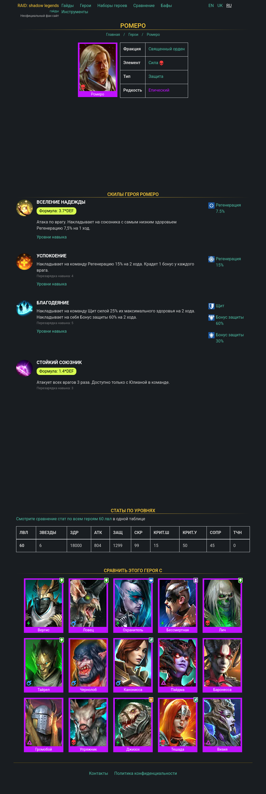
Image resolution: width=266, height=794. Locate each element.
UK (220, 5)
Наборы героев (112, 5)
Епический (159, 90)
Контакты (98, 773)
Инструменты (75, 11)
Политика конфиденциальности (145, 773)
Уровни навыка (52, 237)
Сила (153, 62)
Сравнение (144, 5)
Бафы (166, 5)
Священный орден (167, 48)
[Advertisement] (133, 138)
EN (211, 5)
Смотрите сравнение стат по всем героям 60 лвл (64, 518)
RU (228, 5)
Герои (85, 5)
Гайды (68, 5)
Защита (156, 76)
